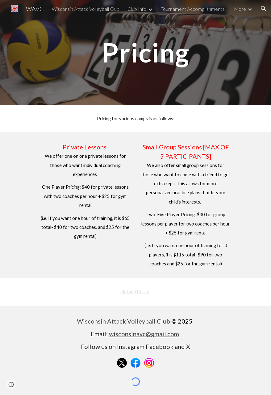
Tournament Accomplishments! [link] (193, 9)
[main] (145, 52)
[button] (263, 8)
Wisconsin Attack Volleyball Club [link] (85, 9)
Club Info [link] (136, 9)
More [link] (240, 9)
